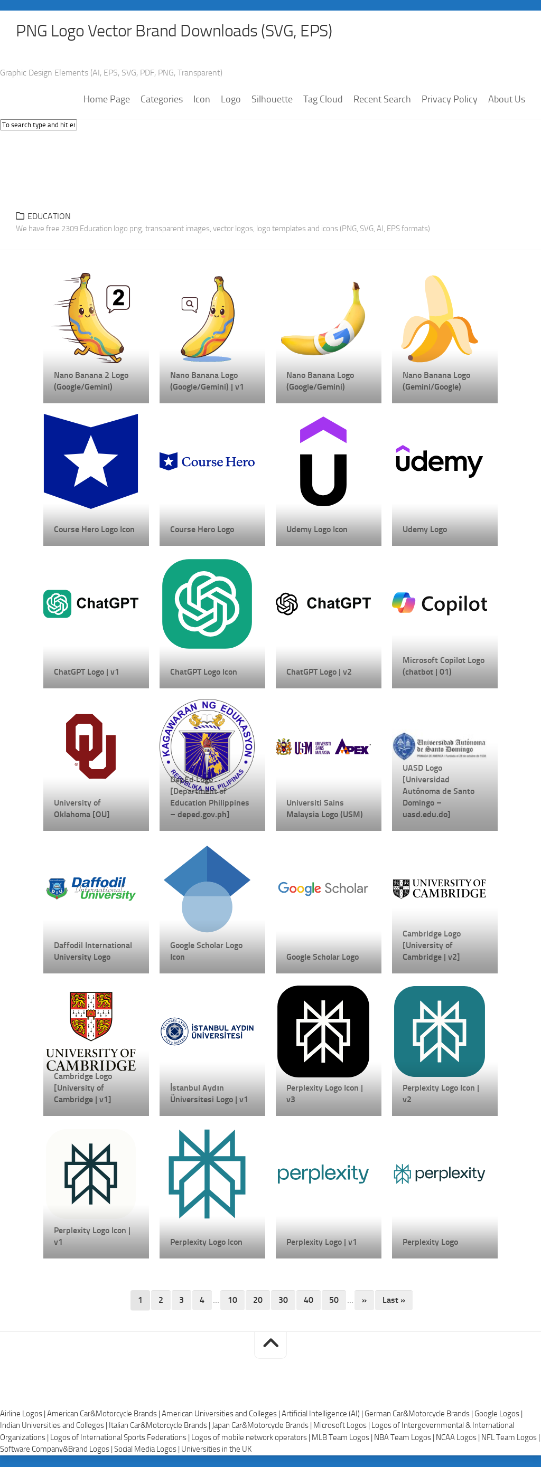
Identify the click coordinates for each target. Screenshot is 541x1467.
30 (283, 1301)
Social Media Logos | (147, 1450)
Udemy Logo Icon (317, 530)
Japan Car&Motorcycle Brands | (262, 1426)
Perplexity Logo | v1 (321, 1243)
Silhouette (272, 101)
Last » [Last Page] (394, 1301)
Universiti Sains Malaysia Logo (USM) (324, 809)
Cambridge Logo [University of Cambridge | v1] (83, 1088)
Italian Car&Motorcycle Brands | (160, 1426)
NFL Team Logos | (510, 1438)
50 (334, 1301)
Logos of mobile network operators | (251, 1438)
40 (308, 1301)
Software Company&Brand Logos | (57, 1450)
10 (232, 1301)
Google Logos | (498, 1414)
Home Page (106, 101)
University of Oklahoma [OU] (82, 809)
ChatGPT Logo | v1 (86, 673)
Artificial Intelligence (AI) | (323, 1414)
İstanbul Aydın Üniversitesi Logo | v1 (209, 1094)
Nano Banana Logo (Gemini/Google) (436, 382)
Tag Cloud (323, 101)
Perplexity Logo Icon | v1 (92, 1237)
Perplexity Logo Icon (206, 1243)
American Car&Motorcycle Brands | (104, 1414)
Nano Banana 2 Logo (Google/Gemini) (91, 382)
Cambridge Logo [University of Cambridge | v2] (432, 946)
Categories (162, 101)
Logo (231, 101)
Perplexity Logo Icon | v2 (441, 1094)
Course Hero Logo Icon (94, 530)
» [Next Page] (364, 1301)
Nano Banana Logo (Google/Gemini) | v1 (207, 382)
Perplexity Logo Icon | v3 (324, 1094)
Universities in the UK (216, 1450)
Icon (201, 101)
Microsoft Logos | (342, 1426)
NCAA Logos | (458, 1438)
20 (258, 1301)
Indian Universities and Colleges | (54, 1426)
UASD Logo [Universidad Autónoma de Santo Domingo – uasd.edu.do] (438, 792)
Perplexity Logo (430, 1243)
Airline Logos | (23, 1414)
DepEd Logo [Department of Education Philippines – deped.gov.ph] (209, 797)
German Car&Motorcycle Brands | (419, 1414)
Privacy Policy (450, 101)
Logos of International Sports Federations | (120, 1438)
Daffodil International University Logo (93, 952)
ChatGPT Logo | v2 (319, 673)
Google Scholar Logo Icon (206, 952)
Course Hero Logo (202, 530)
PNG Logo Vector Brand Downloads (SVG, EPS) (193, 32)
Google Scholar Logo (322, 958)
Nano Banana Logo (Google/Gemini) (320, 382)
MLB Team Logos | (343, 1438)
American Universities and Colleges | (222, 1414)
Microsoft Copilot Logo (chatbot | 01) (443, 667)
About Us (506, 101)
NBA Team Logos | (405, 1438)
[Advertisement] (270, 169)
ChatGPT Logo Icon (203, 673)
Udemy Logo (425, 530)
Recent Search (382, 101)
